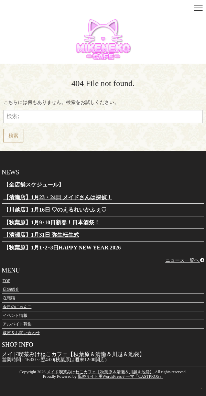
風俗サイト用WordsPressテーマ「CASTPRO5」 (120, 376)
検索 (13, 135)
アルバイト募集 (17, 324)
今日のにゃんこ (17, 306)
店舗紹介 (11, 289)
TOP (6, 280)
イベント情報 (15, 315)
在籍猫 (9, 298)
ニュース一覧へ (185, 260)
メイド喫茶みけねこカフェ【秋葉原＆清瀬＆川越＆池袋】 (100, 372)
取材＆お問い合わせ (21, 332)
